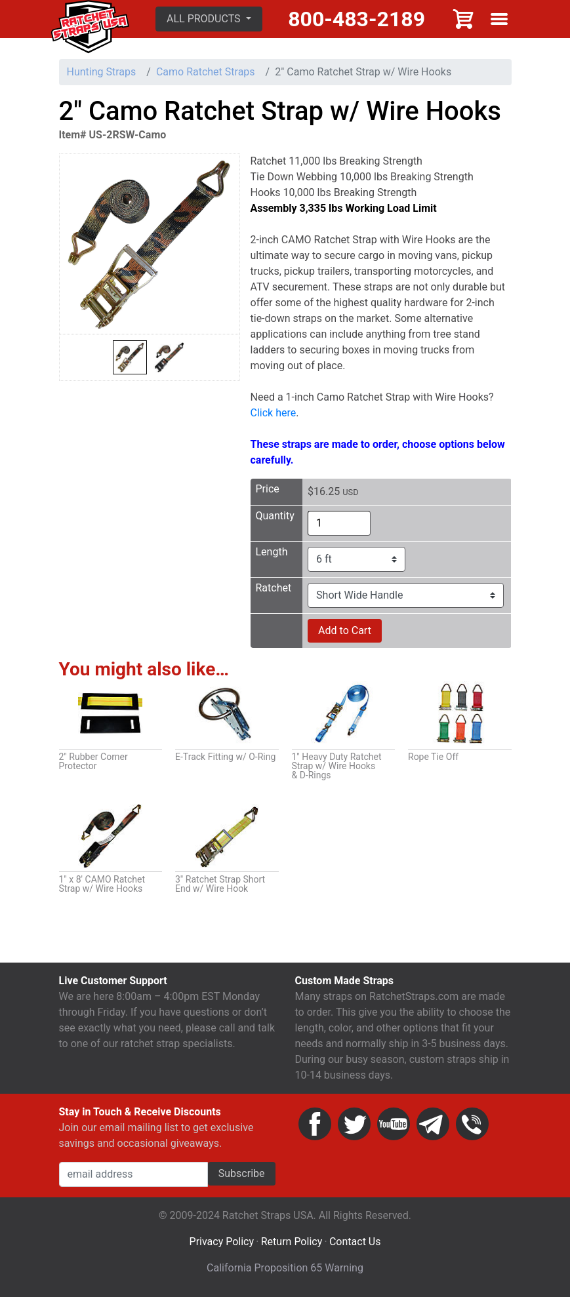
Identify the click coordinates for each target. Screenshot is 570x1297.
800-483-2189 (356, 19)
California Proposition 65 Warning (285, 1268)
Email (433, 1124)
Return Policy (291, 1241)
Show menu (499, 19)
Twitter (354, 1124)
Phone (472, 1124)
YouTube (393, 1124)
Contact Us (355, 1241)
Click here (273, 413)
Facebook (315, 1124)
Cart (463, 19)
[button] (208, 19)
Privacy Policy (222, 1241)
